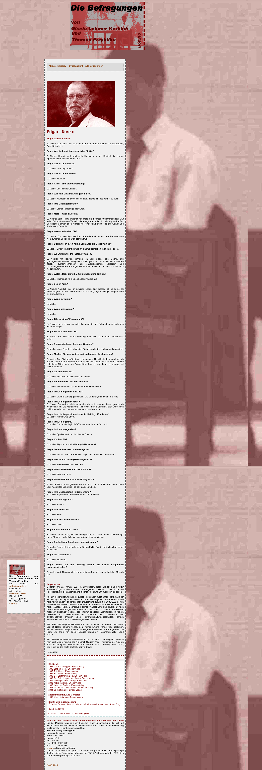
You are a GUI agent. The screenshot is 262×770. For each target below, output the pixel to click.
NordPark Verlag (17, 593)
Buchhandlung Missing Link (61, 730)
